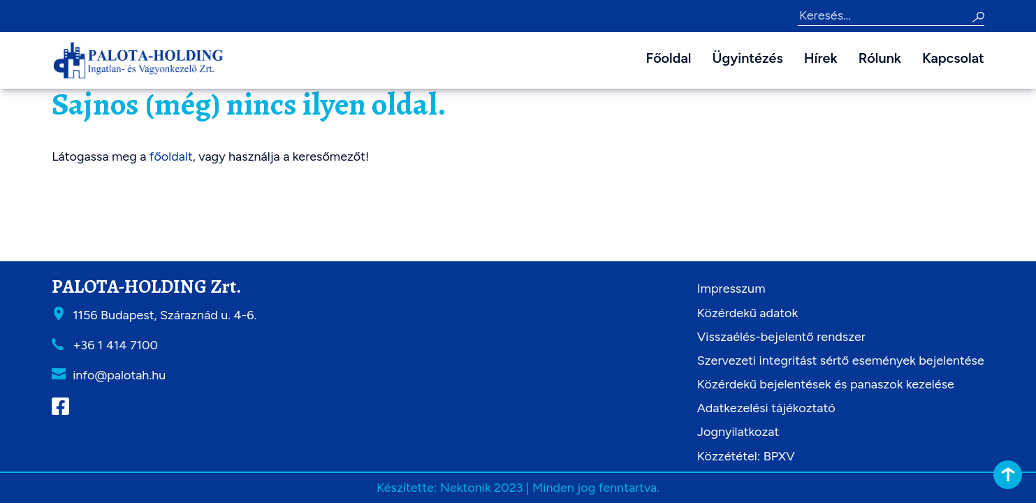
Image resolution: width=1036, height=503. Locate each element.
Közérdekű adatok (747, 313)
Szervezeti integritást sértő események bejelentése (840, 360)
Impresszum (731, 288)
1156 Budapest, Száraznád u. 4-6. (164, 315)
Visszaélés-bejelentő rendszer (781, 336)
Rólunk (880, 58)
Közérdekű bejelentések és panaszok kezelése (825, 384)
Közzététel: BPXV (746, 456)
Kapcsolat (953, 58)
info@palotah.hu (119, 375)
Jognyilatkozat (738, 431)
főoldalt (171, 156)
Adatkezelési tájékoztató (766, 408)
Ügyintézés (748, 58)
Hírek (821, 58)
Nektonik (465, 487)
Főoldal (668, 58)
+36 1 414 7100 (115, 345)
